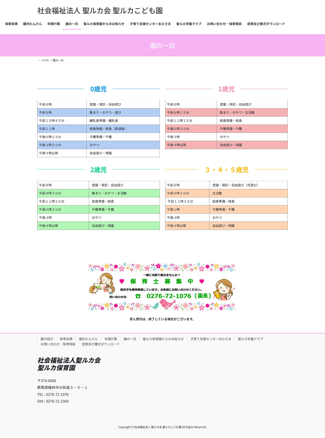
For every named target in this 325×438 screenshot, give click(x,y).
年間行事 (110, 339)
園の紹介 (47, 339)
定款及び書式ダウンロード (101, 344)
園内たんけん (88, 339)
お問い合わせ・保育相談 (58, 344)
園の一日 (130, 339)
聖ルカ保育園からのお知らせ (163, 339)
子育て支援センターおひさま (210, 339)
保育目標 (66, 339)
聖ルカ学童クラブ (250, 339)
